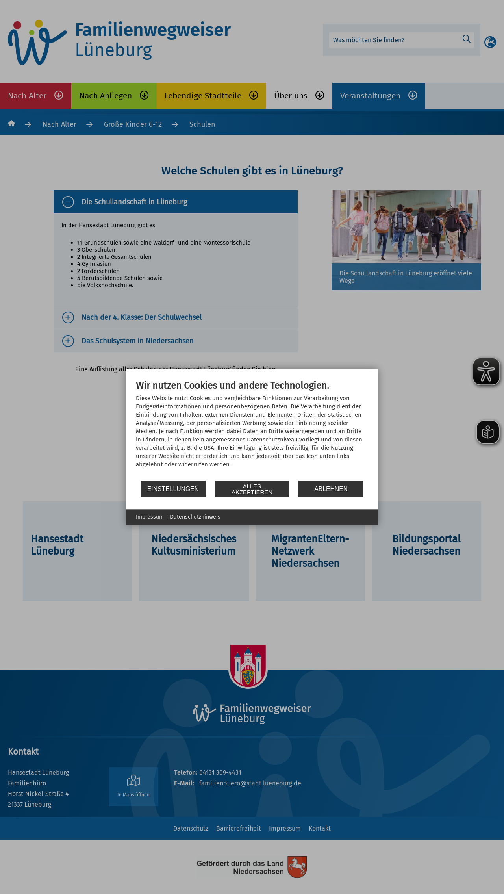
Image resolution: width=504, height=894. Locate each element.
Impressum (150, 517)
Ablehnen (331, 489)
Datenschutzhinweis (195, 517)
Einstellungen (173, 489)
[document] (252, 430)
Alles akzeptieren (252, 489)
